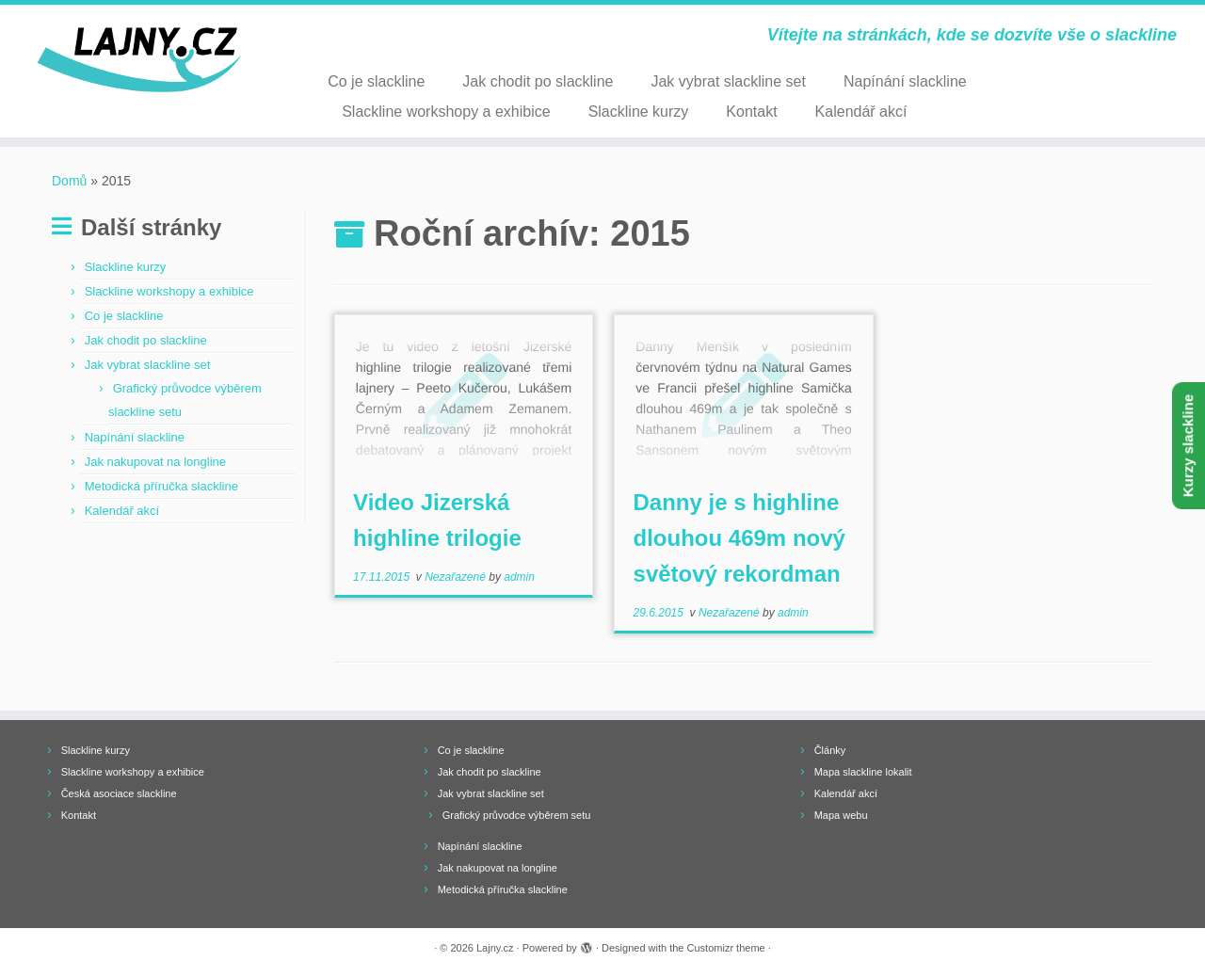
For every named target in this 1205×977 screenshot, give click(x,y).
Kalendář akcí (861, 112)
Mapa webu (841, 815)
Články (830, 750)
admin (519, 577)
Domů (69, 180)
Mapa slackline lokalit (863, 771)
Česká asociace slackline (119, 793)
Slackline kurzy (638, 112)
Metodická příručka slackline (161, 486)
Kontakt (751, 112)
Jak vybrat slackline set (728, 81)
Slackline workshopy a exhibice (446, 112)
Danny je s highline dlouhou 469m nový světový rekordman (739, 537)
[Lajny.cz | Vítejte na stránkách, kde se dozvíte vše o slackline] (139, 60)
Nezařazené (457, 577)
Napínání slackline (905, 81)
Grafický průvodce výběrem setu (516, 815)
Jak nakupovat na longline (155, 462)
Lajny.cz (495, 947)
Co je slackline (376, 81)
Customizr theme (726, 947)
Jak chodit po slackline (537, 81)
